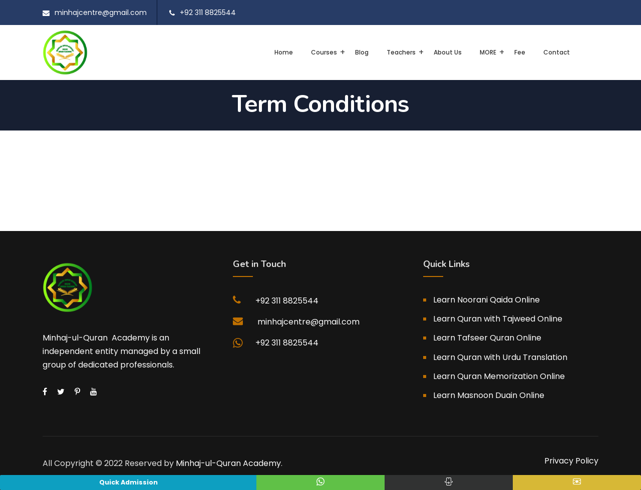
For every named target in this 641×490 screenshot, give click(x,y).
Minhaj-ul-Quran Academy (228, 463)
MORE (488, 52)
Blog (362, 52)
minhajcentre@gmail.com (101, 13)
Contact (556, 52)
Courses (324, 52)
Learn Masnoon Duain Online (488, 395)
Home (283, 52)
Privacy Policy (571, 460)
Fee (519, 52)
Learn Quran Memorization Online (499, 376)
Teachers (401, 52)
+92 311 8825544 (208, 13)
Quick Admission (128, 482)
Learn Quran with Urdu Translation (500, 357)
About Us (448, 52)
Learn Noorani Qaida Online (486, 300)
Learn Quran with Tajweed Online (497, 318)
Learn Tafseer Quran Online (487, 338)
